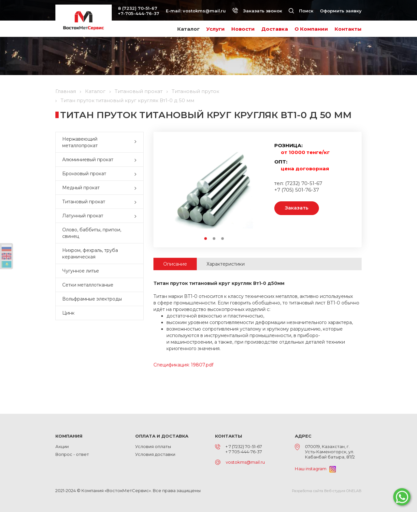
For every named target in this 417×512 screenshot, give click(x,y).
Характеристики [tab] (226, 264)
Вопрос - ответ (72, 454)
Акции (62, 446)
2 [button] (214, 238)
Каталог (188, 29)
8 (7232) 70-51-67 (137, 8)
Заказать (297, 208)
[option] (214, 188)
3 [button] (222, 238)
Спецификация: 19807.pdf (183, 365)
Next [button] (258, 188)
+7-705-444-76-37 (138, 13)
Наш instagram (315, 468)
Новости (243, 29)
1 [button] (206, 238)
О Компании (311, 29)
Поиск (301, 10)
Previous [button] (170, 188)
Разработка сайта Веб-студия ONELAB (327, 491)
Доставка (274, 29)
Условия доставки (155, 454)
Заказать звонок (257, 10)
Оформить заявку (341, 10)
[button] (136, 142)
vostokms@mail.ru (204, 10)
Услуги (215, 29)
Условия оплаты (153, 446)
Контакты (348, 29)
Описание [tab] (175, 264)
